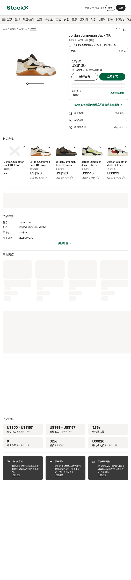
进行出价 (84, 76)
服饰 (102, 19)
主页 (5, 28)
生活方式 (23, 28)
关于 (92, 8)
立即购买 (112, 76)
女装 (66, 19)
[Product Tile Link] (15, 155)
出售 (102, 7)
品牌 (17, 19)
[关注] (23, 142)
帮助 (97, 7)
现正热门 (28, 19)
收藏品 (120, 19)
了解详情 (25, 470)
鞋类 (94, 19)
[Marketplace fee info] (101, 70)
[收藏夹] (118, 29)
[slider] (27, 84)
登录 (110, 7)
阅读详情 (65, 238)
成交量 (49, 19)
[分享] (124, 29)
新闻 (87, 7)
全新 (39, 19)
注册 (121, 7)
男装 (58, 19)
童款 (74, 19)
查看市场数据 (117, 88)
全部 (6, 19)
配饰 (110, 19)
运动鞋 (84, 19)
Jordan (33, 28)
